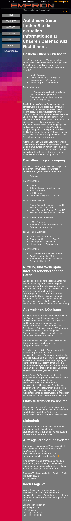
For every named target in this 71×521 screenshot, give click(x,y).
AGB (66, 2)
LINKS (10, 39)
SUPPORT (10, 27)
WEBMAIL (11, 45)
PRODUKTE (11, 21)
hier (59, 456)
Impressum (58, 2)
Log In (64, 11)
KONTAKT (11, 33)
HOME (11, 15)
